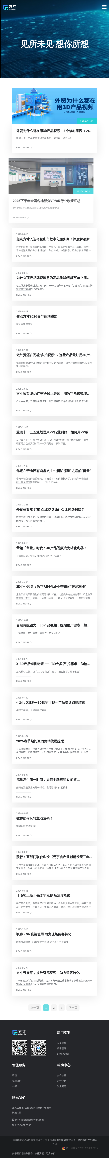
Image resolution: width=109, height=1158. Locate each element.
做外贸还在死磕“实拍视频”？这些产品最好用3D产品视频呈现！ (53, 355)
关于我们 (16, 1153)
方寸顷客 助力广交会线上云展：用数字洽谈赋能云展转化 (53, 394)
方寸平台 (61, 1080)
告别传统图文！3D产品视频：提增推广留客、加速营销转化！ (53, 625)
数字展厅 (61, 1048)
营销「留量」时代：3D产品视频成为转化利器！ (51, 548)
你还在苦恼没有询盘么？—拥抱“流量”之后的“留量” (53, 471)
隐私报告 (28, 1153)
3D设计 (16, 1086)
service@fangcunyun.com (29, 1119)
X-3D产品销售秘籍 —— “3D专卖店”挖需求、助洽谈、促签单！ (51, 664)
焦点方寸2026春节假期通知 (36, 316)
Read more (24, 147)
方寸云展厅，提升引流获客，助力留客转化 (48, 973)
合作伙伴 (61, 1075)
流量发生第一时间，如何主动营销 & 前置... (48, 780)
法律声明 (39, 1153)
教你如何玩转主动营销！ (34, 818)
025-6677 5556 (23, 1125)
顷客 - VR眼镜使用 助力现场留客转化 (43, 934)
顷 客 (14, 1075)
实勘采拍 (16, 1080)
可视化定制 (63, 1053)
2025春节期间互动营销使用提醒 (40, 741)
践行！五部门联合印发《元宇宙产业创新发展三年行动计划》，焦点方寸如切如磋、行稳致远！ (54, 857)
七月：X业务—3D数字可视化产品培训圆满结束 (50, 702)
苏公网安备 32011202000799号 (80, 1148)
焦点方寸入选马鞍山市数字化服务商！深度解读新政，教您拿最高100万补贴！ (53, 239)
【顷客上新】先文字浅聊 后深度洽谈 (43, 896)
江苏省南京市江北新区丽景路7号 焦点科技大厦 (31, 1110)
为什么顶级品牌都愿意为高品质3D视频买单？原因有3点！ (53, 278)
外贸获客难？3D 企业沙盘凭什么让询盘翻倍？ (50, 509)
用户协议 (50, 1153)
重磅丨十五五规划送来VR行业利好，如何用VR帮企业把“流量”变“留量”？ (54, 432)
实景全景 (61, 1042)
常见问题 (61, 1086)
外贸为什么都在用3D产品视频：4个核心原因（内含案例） (59, 131)
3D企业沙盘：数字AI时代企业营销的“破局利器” (51, 587)
